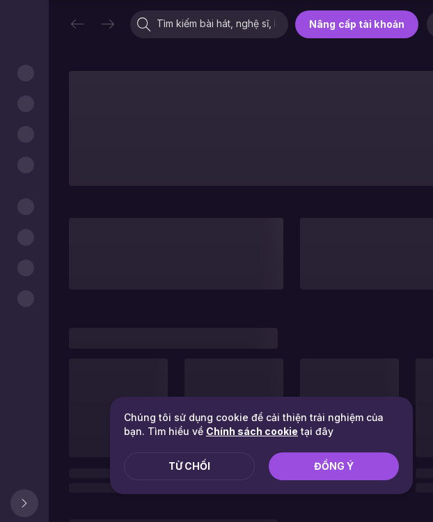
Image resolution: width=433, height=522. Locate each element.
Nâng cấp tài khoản (356, 24)
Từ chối (189, 466)
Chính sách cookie (252, 431)
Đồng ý (334, 466)
